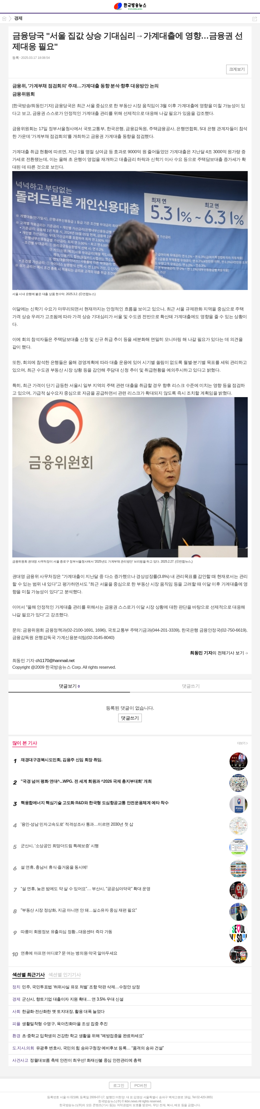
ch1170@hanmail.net (55, 660)
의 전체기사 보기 (217, 653)
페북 (16, 69)
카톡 (37, 69)
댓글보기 (69, 686)
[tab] (28, 975)
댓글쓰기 (191, 686)
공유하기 (255, 19)
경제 (18, 18)
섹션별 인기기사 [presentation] (64, 974)
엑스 (27, 69)
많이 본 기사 (24, 743)
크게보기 (237, 69)
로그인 (118, 1085)
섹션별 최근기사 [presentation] (28, 974)
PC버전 (140, 1085)
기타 (47, 69)
